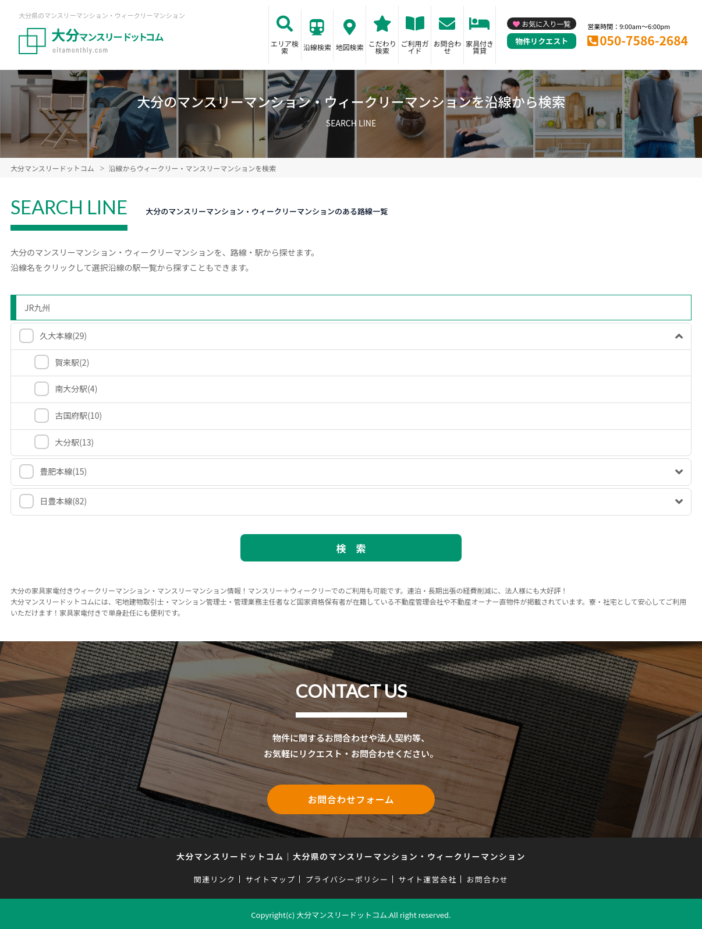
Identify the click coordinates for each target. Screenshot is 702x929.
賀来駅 (72, 362)
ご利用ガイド (415, 46)
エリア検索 (285, 46)
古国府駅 (78, 415)
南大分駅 (76, 388)
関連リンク (215, 877)
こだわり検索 (382, 46)
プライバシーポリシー (346, 877)
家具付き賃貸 (480, 46)
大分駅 (74, 442)
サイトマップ (271, 877)
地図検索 (350, 47)
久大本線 (63, 335)
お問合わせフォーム (351, 798)
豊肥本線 (63, 471)
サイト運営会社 (427, 877)
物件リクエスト (541, 41)
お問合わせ (447, 46)
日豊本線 (63, 501)
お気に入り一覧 (546, 24)
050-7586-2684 (644, 40)
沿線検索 (317, 47)
